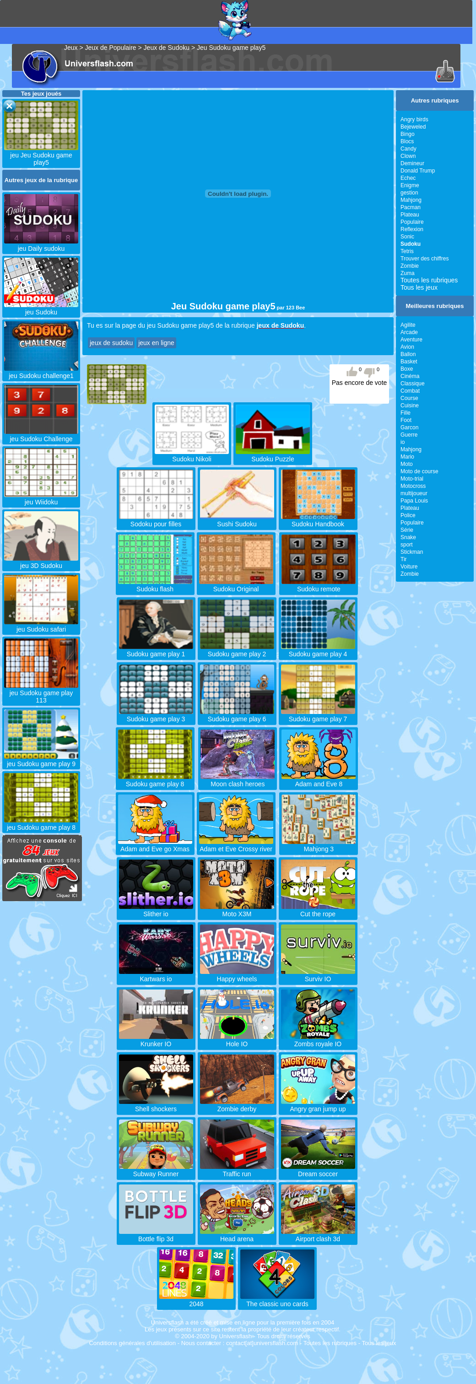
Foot (405, 420)
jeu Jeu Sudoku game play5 (41, 155)
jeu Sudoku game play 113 (41, 693)
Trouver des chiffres (424, 258)
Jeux (71, 47)
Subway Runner (156, 1170)
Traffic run (237, 1170)
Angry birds (414, 119)
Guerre (408, 435)
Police (408, 515)
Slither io (156, 910)
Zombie (409, 266)
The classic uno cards (277, 1300)
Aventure (411, 339)
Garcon (409, 427)
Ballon (408, 354)
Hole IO (237, 1040)
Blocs (407, 141)
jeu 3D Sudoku (41, 562)
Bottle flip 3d (156, 1235)
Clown (408, 156)
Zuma (407, 273)
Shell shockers (156, 1105)
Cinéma (409, 376)
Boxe (406, 369)
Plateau (409, 214)
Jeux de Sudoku (166, 47)
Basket (408, 361)
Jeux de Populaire (110, 47)
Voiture (408, 566)
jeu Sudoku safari (41, 625)
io (402, 442)
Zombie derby (237, 1105)
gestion (409, 192)
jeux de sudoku (111, 342)
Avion (407, 347)
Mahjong (411, 200)
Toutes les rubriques (429, 280)
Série (406, 530)
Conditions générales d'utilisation (132, 1343)
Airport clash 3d (318, 1235)
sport (406, 544)
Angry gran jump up (318, 1105)
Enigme (409, 185)
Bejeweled (413, 127)
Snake (408, 537)
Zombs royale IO (318, 1040)
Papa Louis (414, 500)
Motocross (413, 486)
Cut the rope (318, 910)
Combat (410, 391)
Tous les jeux (419, 287)
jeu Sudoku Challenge (41, 435)
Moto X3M (237, 910)
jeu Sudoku (41, 308)
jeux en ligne (156, 342)
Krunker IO (156, 1040)
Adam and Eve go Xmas (155, 845)
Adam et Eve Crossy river (236, 845)
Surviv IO (318, 975)
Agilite (408, 325)
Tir (403, 559)
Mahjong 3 (318, 845)
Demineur (412, 163)
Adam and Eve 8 (318, 780)
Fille (405, 413)
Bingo (407, 134)
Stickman (411, 552)
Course (409, 398)
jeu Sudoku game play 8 (41, 823)
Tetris (407, 251)
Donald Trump (417, 171)
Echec (408, 178)
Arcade (409, 332)
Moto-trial (411, 479)
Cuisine (409, 405)
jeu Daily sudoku (41, 245)
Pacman (410, 207)
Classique (412, 383)
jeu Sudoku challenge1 (41, 372)
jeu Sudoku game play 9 (41, 760)
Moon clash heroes (237, 780)
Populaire (412, 222)
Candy (408, 149)
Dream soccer (318, 1170)
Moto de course (419, 471)
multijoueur (413, 493)
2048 (196, 1300)
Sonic (407, 236)
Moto (406, 464)
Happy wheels (237, 975)
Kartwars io (156, 975)
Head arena (237, 1235)
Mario (407, 457)
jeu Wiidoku (41, 498)
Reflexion (411, 229)
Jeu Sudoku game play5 (231, 47)
